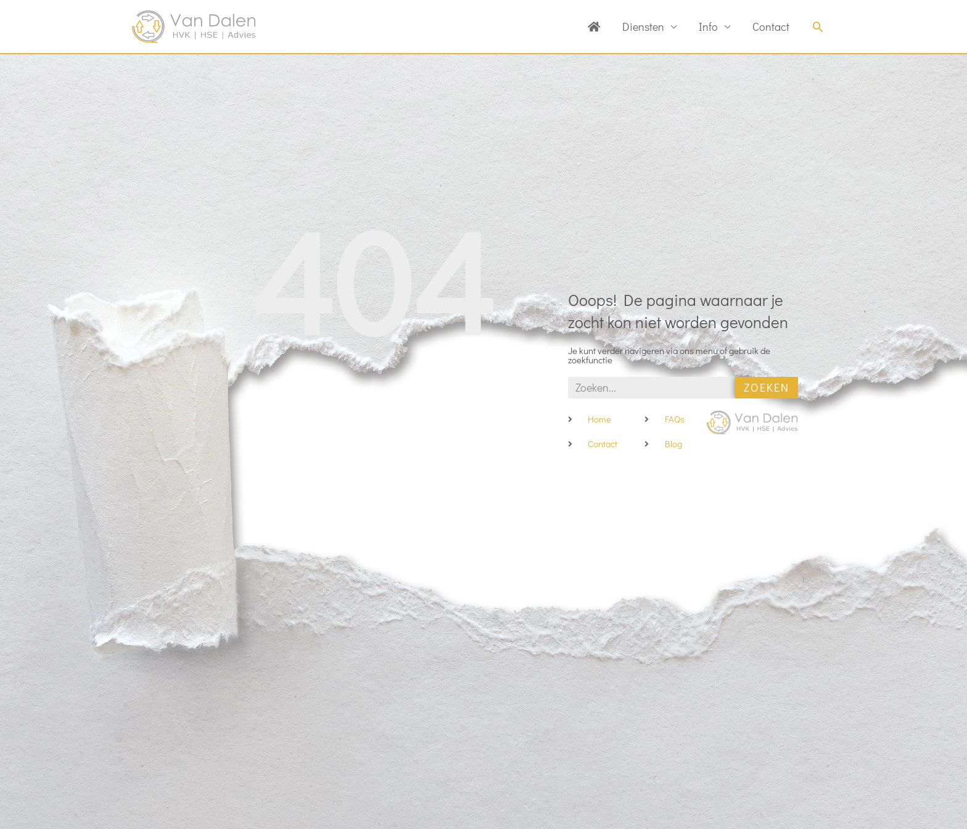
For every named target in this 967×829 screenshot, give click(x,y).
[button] (818, 26)
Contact (770, 26)
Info (708, 26)
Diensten (643, 26)
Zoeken (766, 387)
